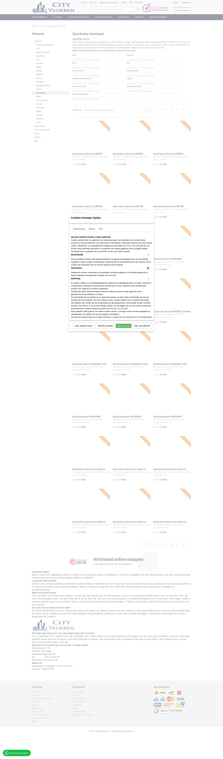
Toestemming (79, 229)
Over (101, 229)
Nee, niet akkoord (142, 326)
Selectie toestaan (105, 326)
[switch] (148, 255)
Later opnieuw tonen (84, 326)
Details (92, 229)
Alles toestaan (123, 326)
